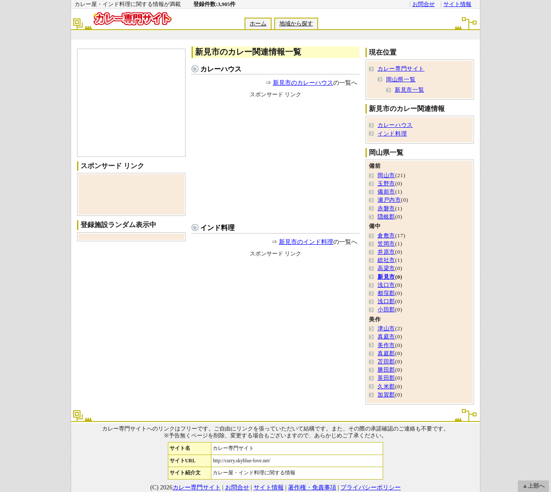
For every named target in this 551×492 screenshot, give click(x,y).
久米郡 (386, 387)
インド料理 (217, 227)
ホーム (258, 24)
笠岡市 (386, 244)
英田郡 (386, 378)
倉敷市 (386, 236)
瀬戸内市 (389, 200)
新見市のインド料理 (306, 241)
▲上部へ (533, 486)
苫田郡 (386, 362)
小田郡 (386, 310)
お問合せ (423, 4)
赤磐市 (386, 209)
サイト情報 (457, 4)
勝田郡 (386, 370)
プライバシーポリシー (371, 487)
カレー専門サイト (401, 69)
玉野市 (386, 184)
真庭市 (386, 337)
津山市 (386, 329)
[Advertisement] (275, 35)
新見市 (386, 277)
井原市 (386, 252)
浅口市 (386, 285)
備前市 (386, 192)
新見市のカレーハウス (303, 82)
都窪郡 (386, 293)
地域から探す (296, 24)
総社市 (386, 260)
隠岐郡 (386, 217)
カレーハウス (220, 69)
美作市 (386, 345)
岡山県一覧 (400, 80)
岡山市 (386, 175)
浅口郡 (386, 301)
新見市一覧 (409, 90)
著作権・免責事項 (312, 487)
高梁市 (386, 268)
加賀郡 (386, 395)
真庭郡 (386, 354)
